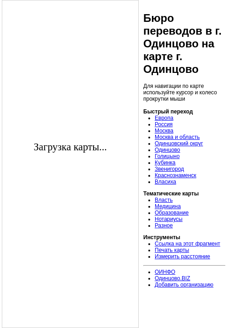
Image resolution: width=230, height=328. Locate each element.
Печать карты (172, 250)
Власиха (165, 182)
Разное (164, 225)
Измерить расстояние (182, 256)
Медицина (168, 206)
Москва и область (177, 137)
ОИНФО (165, 272)
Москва (164, 131)
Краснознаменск (175, 175)
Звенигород (169, 169)
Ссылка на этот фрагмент (187, 244)
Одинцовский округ (179, 143)
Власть (163, 200)
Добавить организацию (184, 285)
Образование (171, 213)
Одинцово (167, 150)
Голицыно (167, 156)
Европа (164, 118)
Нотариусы (169, 219)
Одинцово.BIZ (172, 278)
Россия (163, 124)
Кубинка (165, 162)
